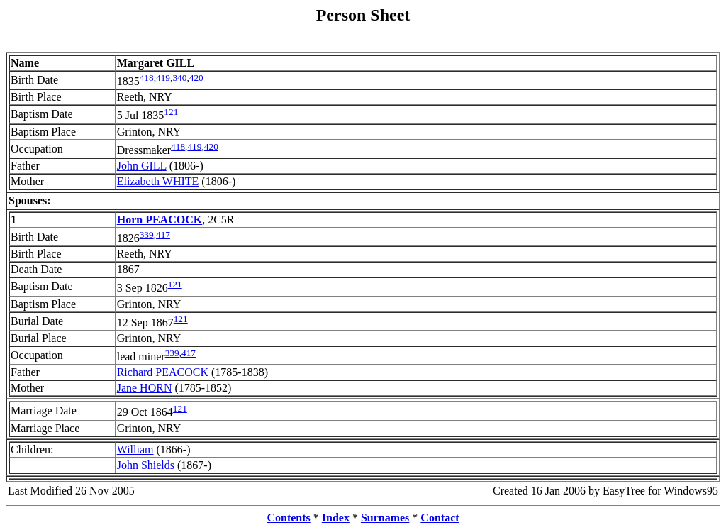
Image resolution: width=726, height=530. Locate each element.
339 (147, 234)
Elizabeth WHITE (158, 181)
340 (179, 77)
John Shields (145, 465)
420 (196, 77)
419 (163, 77)
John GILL (142, 166)
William (135, 449)
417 (163, 234)
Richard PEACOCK (162, 372)
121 (171, 111)
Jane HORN (144, 388)
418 (147, 77)
